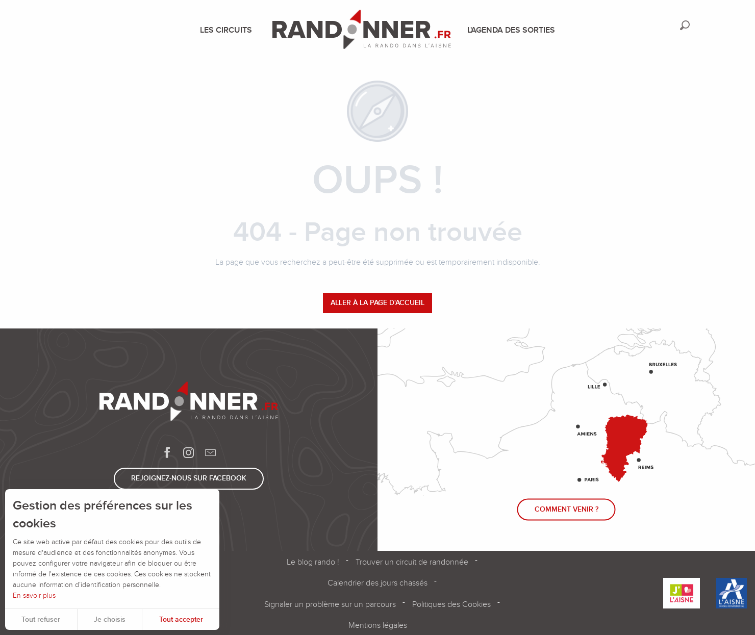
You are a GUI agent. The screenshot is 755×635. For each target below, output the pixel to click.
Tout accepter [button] (181, 619)
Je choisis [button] (109, 619)
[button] (685, 25)
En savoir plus (34, 595)
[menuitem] (228, 30)
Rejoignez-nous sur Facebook (188, 478)
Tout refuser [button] (40, 619)
